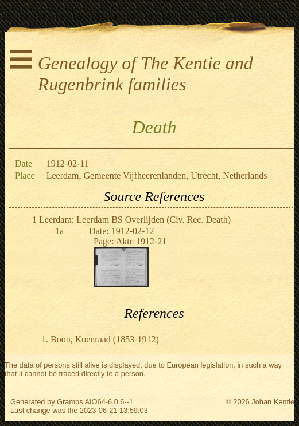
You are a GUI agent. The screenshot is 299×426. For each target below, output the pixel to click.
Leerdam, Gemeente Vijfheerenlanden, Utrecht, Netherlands (156, 175)
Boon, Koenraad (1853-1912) (105, 339)
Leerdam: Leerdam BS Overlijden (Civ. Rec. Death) (135, 219)
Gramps (70, 401)
